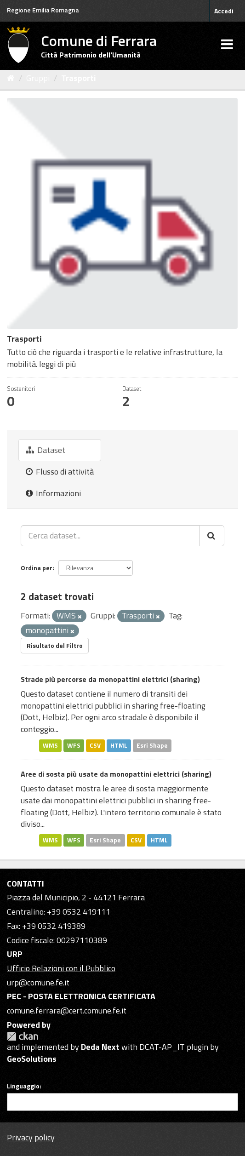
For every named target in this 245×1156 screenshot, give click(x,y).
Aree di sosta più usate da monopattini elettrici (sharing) (116, 773)
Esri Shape (152, 745)
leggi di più (57, 364)
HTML (118, 745)
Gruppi (38, 78)
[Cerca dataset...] (110, 535)
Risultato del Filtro (55, 645)
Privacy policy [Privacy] (31, 1137)
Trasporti (78, 78)
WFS (73, 745)
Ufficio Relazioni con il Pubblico (61, 968)
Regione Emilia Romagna (43, 10)
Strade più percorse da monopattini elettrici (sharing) (110, 679)
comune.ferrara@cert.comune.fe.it (66, 1010)
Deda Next (100, 1047)
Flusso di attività (60, 471)
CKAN (22, 1036)
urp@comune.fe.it (38, 982)
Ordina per (36, 567)
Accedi (224, 11)
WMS (50, 745)
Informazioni (53, 493)
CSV (95, 745)
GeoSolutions (32, 1059)
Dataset (45, 450)
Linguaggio (23, 1086)
